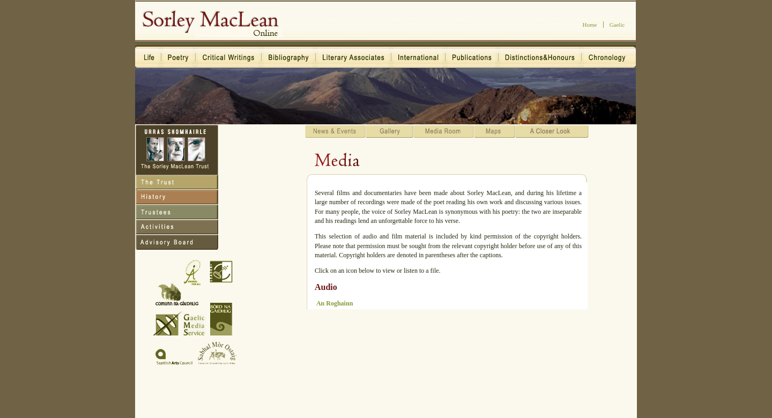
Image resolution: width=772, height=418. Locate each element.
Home (590, 24)
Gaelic (617, 24)
